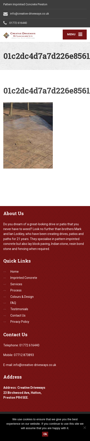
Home (14, 271)
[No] (84, 427)
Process (16, 290)
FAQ (13, 303)
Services (16, 284)
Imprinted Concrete (23, 278)
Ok (45, 434)
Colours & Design (22, 296)
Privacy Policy (19, 321)
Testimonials (19, 309)
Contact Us (18, 315)
